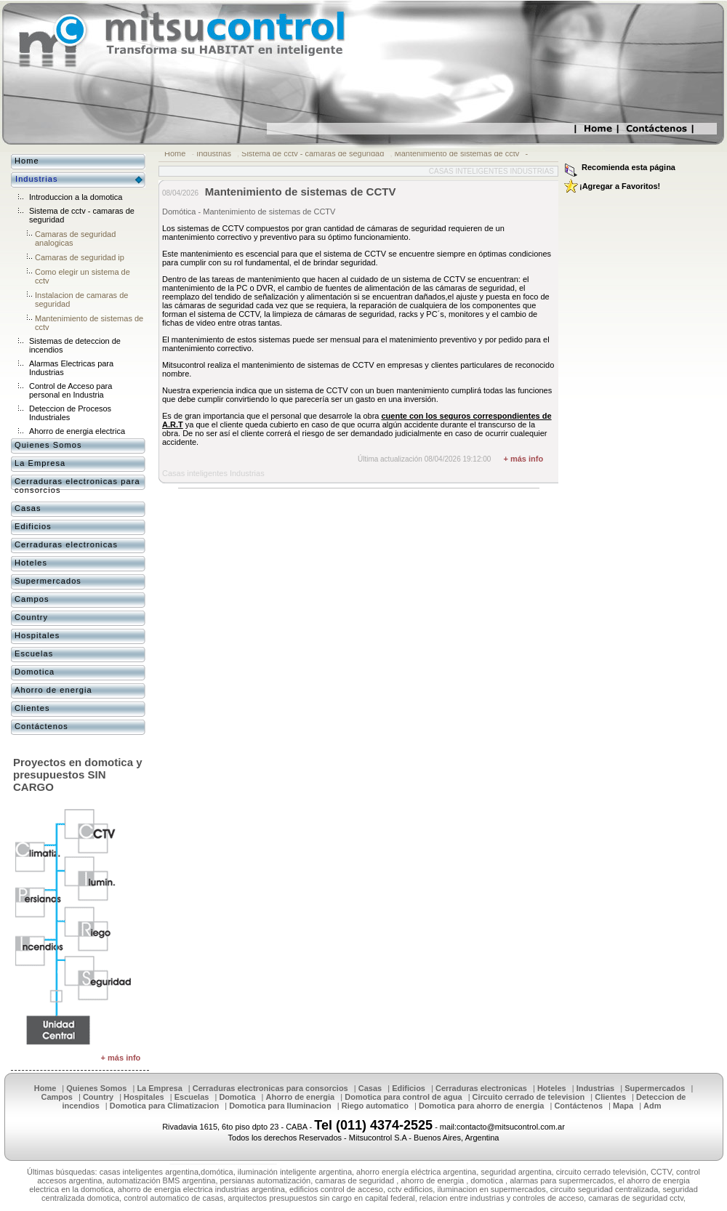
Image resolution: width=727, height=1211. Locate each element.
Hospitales (37, 635)
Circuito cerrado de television (529, 1097)
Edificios (33, 526)
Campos (32, 599)
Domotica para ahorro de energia (481, 1105)
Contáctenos (41, 726)
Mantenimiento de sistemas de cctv (457, 153)
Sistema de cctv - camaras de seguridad (312, 153)
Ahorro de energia (53, 689)
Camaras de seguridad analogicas (75, 238)
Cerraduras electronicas (66, 544)
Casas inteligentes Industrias (491, 171)
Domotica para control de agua (403, 1097)
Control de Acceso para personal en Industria (70, 390)
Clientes (32, 708)
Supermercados (48, 580)
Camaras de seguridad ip (79, 257)
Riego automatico (375, 1105)
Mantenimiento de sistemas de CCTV (300, 191)
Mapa (623, 1105)
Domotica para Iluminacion (280, 1105)
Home (174, 153)
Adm (652, 1105)
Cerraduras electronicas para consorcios (77, 485)
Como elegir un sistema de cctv (82, 276)
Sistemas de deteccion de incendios (75, 345)
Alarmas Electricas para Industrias (71, 368)
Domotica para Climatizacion (164, 1105)
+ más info (523, 458)
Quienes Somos (48, 444)
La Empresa (40, 463)
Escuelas (34, 653)
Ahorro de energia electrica (77, 431)
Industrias (213, 153)
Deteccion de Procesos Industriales (70, 413)
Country (31, 617)
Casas (28, 508)
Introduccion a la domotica (75, 197)
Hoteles (31, 562)
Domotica (35, 671)
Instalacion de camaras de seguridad (81, 299)
